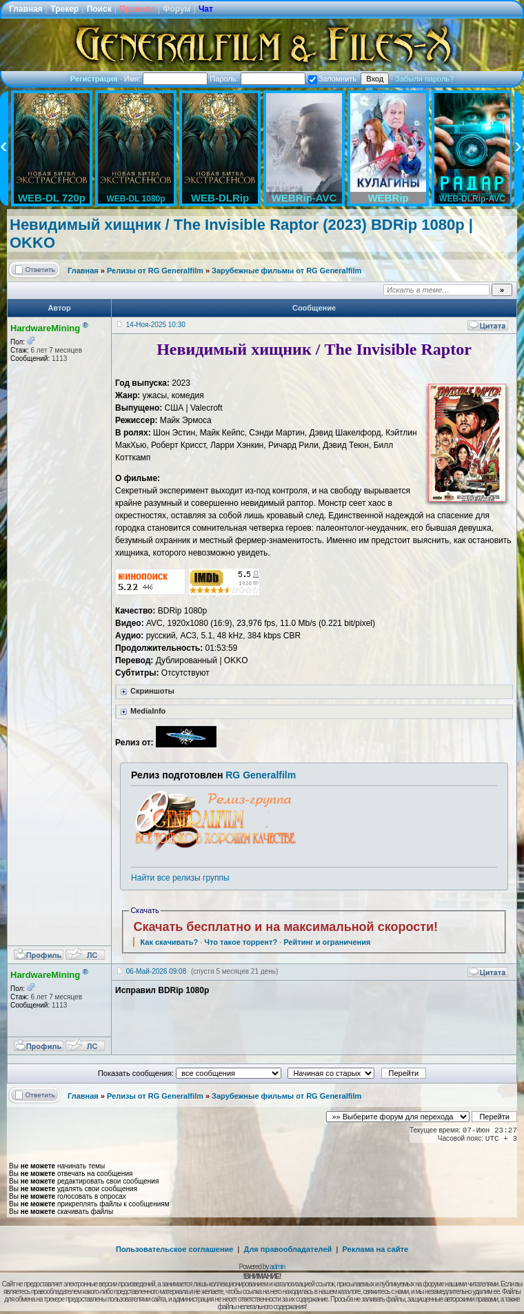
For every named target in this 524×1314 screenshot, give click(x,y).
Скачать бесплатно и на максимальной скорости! (285, 927)
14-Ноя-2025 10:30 (155, 324)
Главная (26, 9)
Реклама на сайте (375, 1249)
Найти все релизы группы (180, 878)
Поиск (99, 9)
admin (277, 1267)
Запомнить (332, 79)
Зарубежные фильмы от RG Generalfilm (286, 270)
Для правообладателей (288, 1249)
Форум (176, 9)
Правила (137, 9)
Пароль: (257, 79)
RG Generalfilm (260, 775)
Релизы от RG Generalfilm (155, 270)
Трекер (64, 9)
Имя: (166, 79)
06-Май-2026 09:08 (156, 971)
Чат (206, 9)
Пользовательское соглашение (174, 1249)
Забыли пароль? (424, 79)
